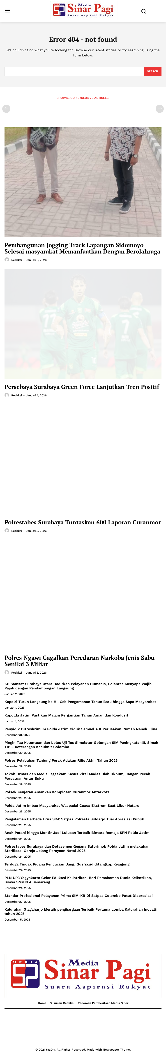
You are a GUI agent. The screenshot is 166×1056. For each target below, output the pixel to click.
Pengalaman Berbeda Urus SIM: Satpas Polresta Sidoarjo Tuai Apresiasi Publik (74, 819)
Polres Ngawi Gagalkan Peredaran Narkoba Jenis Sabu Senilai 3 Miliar (79, 661)
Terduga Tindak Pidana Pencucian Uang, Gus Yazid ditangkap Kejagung (67, 864)
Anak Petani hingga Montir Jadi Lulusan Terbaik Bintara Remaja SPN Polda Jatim (77, 832)
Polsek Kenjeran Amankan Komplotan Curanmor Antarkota (57, 792)
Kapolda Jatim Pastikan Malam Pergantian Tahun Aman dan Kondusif (66, 715)
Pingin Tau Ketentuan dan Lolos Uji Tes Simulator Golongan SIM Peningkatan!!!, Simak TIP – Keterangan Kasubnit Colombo (81, 744)
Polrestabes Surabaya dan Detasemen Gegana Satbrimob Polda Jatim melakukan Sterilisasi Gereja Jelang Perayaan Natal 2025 (77, 848)
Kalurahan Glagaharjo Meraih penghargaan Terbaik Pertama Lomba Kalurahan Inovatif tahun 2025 (81, 911)
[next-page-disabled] (160, 109)
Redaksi (16, 260)
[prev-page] (6, 109)
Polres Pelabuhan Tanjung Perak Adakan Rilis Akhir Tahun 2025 (61, 760)
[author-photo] (7, 259)
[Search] (152, 71)
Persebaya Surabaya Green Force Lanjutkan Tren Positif (82, 387)
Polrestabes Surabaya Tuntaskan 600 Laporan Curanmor (83, 522)
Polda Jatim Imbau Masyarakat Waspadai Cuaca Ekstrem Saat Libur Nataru (72, 805)
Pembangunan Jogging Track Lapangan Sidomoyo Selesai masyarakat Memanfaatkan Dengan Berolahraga (82, 248)
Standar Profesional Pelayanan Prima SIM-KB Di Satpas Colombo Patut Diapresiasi (79, 895)
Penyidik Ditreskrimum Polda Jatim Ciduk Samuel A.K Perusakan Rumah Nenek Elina (81, 729)
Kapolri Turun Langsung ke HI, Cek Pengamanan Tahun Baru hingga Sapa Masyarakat (80, 702)
